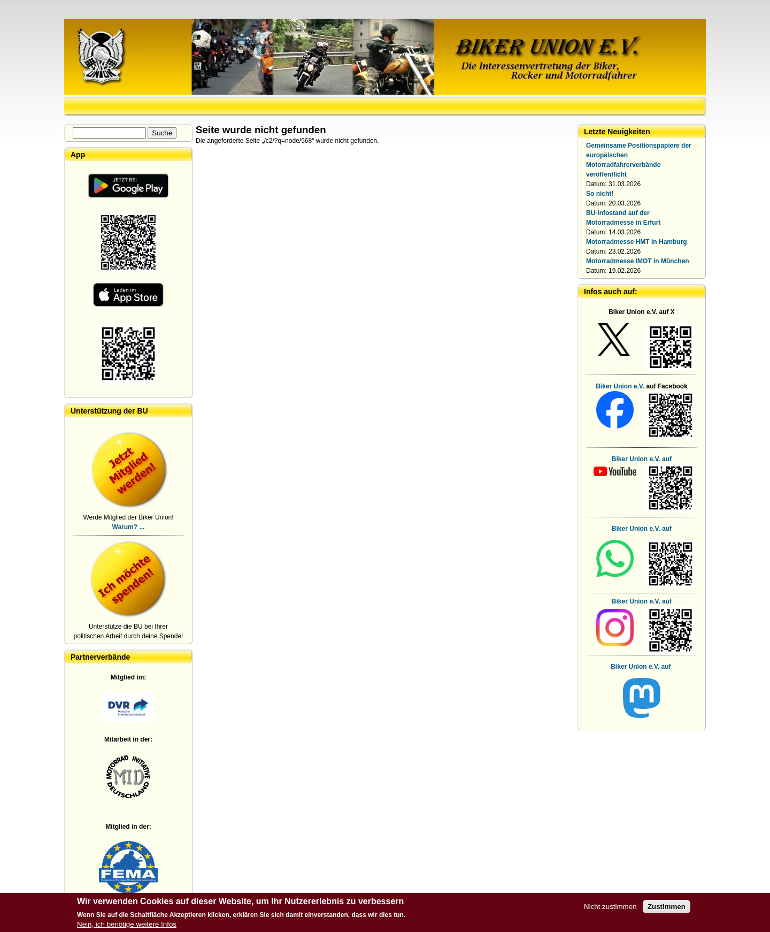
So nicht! (599, 193)
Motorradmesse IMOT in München (637, 261)
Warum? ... (128, 527)
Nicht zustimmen (610, 907)
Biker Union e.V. (620, 386)
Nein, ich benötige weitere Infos (126, 924)
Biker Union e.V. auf (642, 528)
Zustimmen (667, 907)
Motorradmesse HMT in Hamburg (636, 242)
